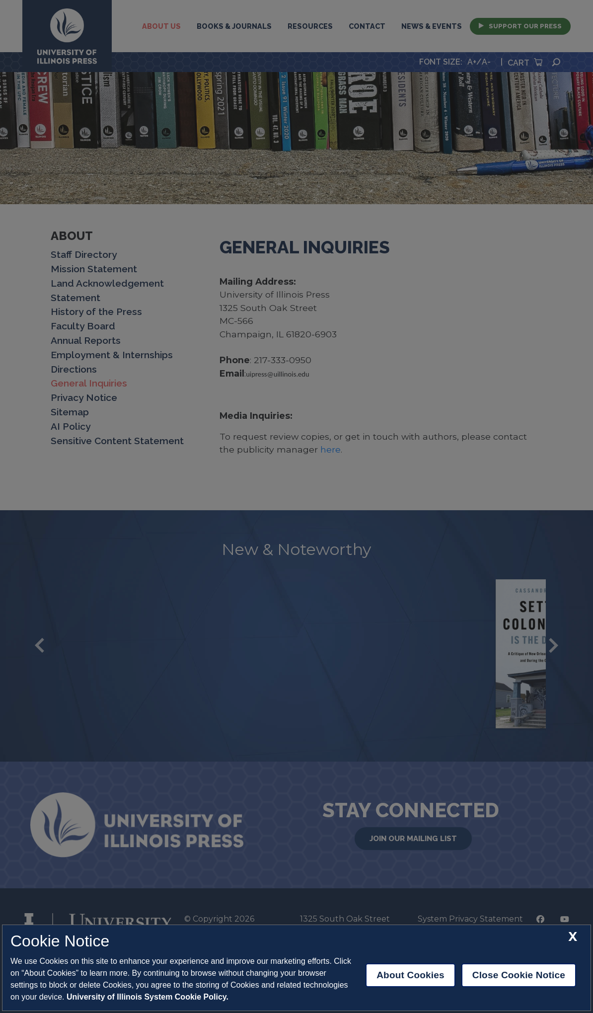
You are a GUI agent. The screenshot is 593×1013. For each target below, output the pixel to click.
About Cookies (410, 975)
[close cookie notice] (572, 936)
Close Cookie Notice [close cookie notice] (518, 975)
